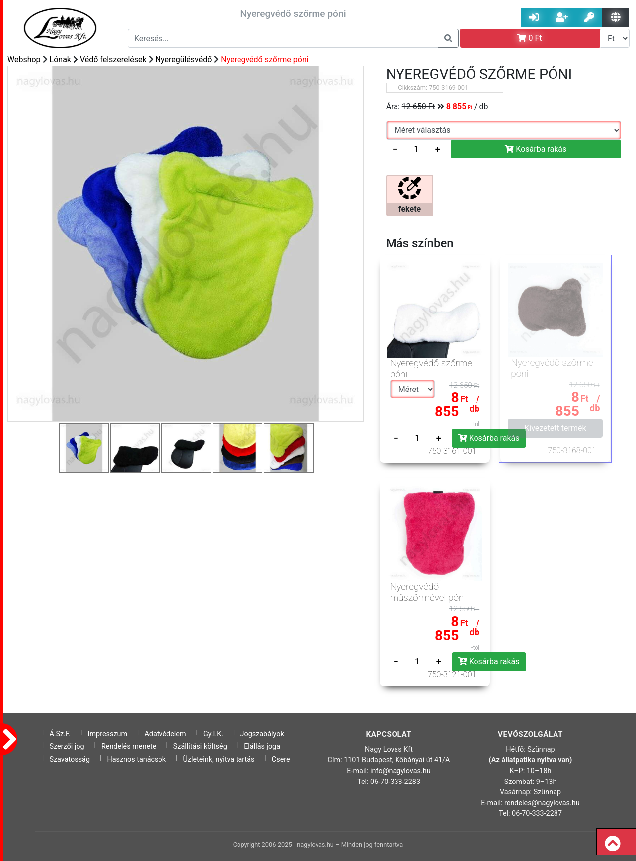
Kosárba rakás (535, 149)
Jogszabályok (262, 734)
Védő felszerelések (113, 59)
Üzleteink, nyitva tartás (218, 759)
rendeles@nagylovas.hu (542, 803)
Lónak (60, 59)
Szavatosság (69, 759)
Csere (281, 759)
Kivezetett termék (555, 428)
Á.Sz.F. (60, 734)
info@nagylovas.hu (400, 771)
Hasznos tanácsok (136, 759)
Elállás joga (262, 746)
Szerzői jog (66, 746)
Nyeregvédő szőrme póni (264, 59)
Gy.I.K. (213, 734)
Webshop (24, 59)
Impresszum (108, 734)
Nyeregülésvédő (184, 59)
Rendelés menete (129, 746)
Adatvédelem (165, 734)
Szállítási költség (200, 746)
